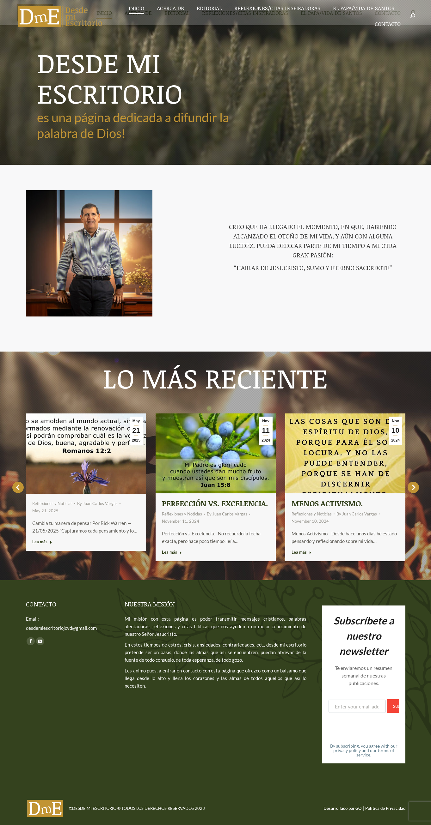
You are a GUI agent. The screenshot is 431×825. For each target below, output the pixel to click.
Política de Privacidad (385, 808)
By (97, 503)
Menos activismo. (327, 503)
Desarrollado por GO (342, 808)
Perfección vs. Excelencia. (215, 503)
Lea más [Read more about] (42, 541)
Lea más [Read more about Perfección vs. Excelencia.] (172, 552)
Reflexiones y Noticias (52, 503)
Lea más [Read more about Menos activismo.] (301, 552)
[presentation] (377, 728)
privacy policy (347, 750)
